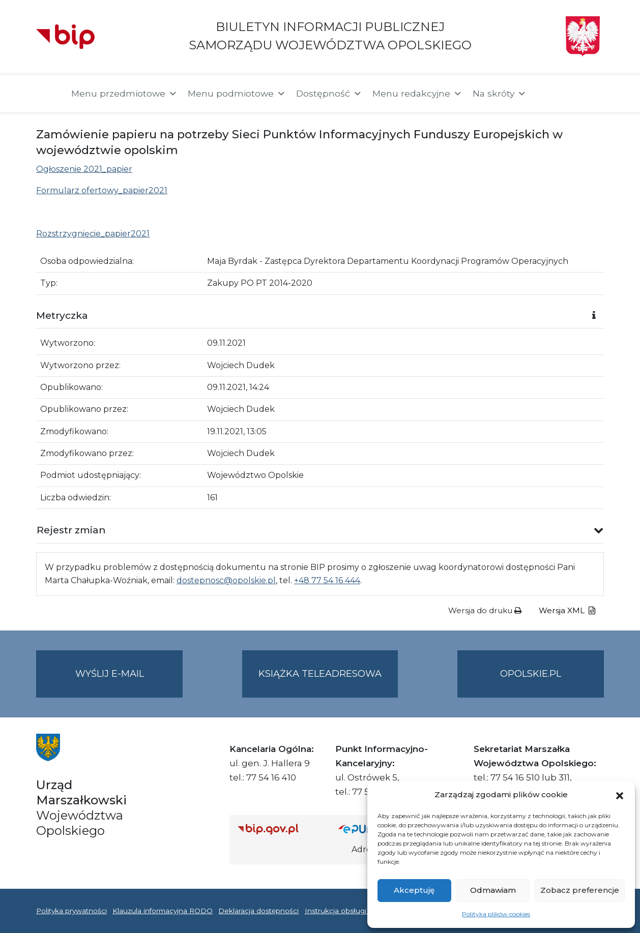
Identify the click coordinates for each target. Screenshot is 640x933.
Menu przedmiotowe (124, 93)
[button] (620, 795)
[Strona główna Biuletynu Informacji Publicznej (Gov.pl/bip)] (279, 829)
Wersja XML (567, 610)
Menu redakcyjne (417, 93)
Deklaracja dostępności (258, 911)
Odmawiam (493, 890)
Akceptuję (414, 890)
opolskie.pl (530, 673)
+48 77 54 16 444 (327, 580)
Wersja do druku (484, 610)
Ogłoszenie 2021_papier (84, 169)
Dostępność (329, 93)
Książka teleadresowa (320, 673)
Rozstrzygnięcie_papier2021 (93, 233)
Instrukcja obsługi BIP (343, 911)
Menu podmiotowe (237, 93)
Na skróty (500, 93)
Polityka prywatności (71, 911)
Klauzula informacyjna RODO (162, 911)
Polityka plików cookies (496, 914)
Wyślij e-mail (129, 682)
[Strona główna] (48, 93)
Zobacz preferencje (579, 890)
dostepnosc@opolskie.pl (226, 580)
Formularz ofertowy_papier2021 (101, 190)
